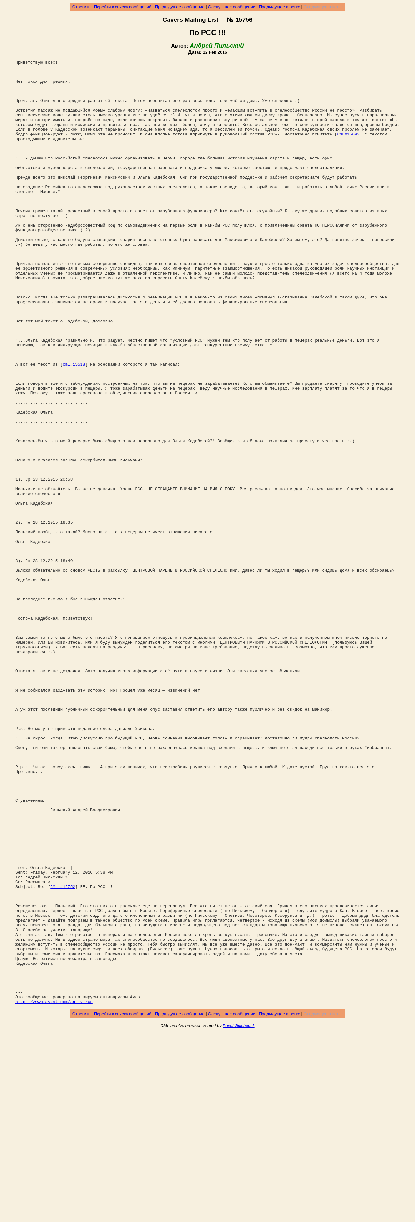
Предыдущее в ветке (279, 6)
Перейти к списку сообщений (123, 6)
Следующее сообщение (231, 6)
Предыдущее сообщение (180, 6)
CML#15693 (348, 149)
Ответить (81, 6)
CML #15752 (62, 1052)
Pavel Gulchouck (239, 1214)
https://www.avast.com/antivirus (54, 1190)
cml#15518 (74, 425)
